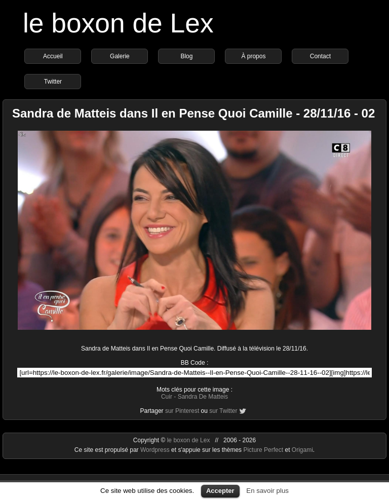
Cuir (166, 396)
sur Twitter (223, 410)
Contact (320, 56)
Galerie (120, 56)
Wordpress (155, 449)
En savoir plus (267, 490)
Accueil (53, 56)
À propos (253, 56)
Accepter (220, 490)
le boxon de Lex (118, 23)
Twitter (53, 81)
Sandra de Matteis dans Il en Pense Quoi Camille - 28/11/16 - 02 (193, 113)
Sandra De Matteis (203, 396)
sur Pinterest (182, 410)
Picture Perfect (263, 449)
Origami (302, 449)
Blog (186, 56)
